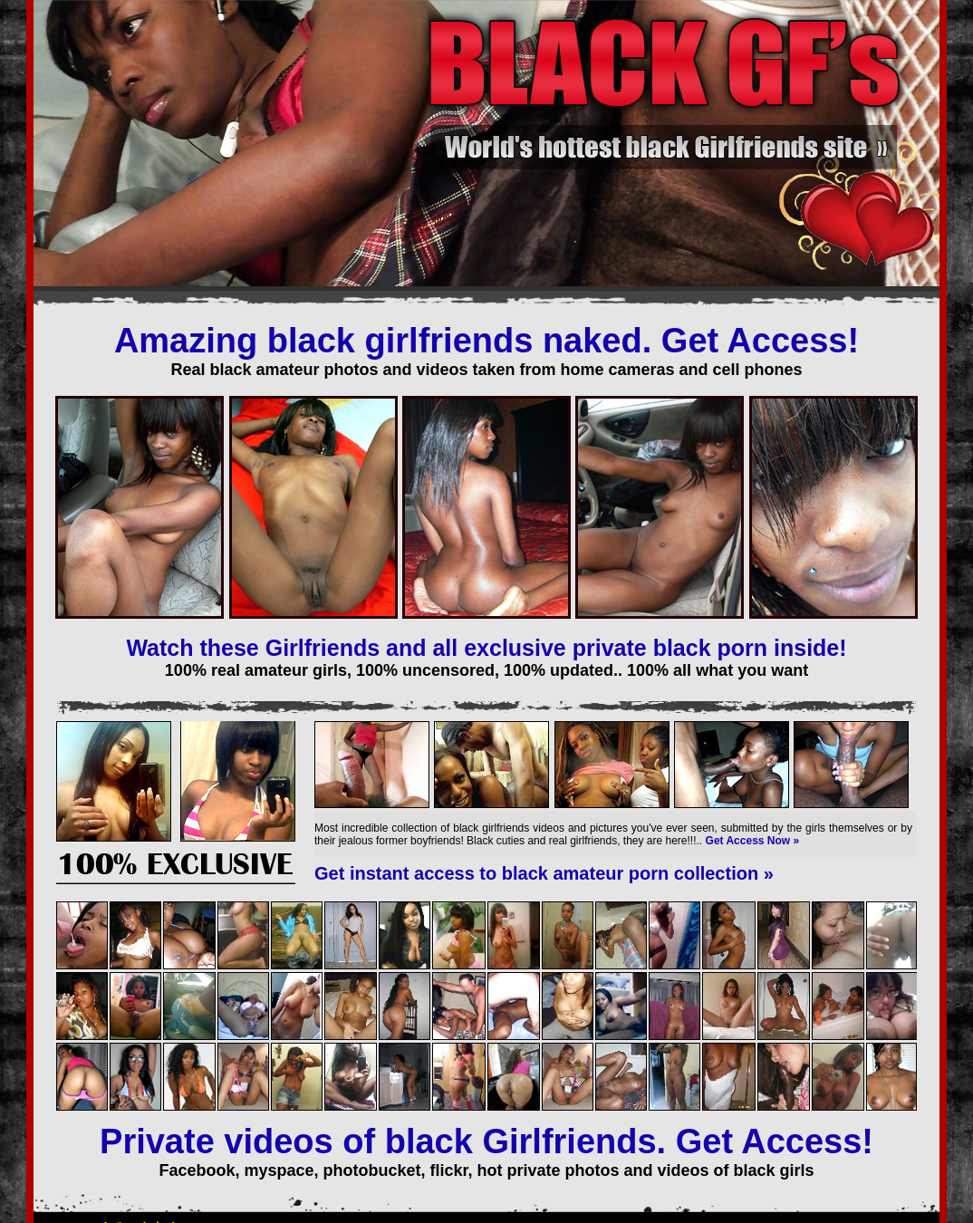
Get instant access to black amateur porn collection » (544, 873)
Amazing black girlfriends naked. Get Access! (486, 341)
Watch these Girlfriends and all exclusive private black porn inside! (486, 647)
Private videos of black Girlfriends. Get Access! (486, 1141)
